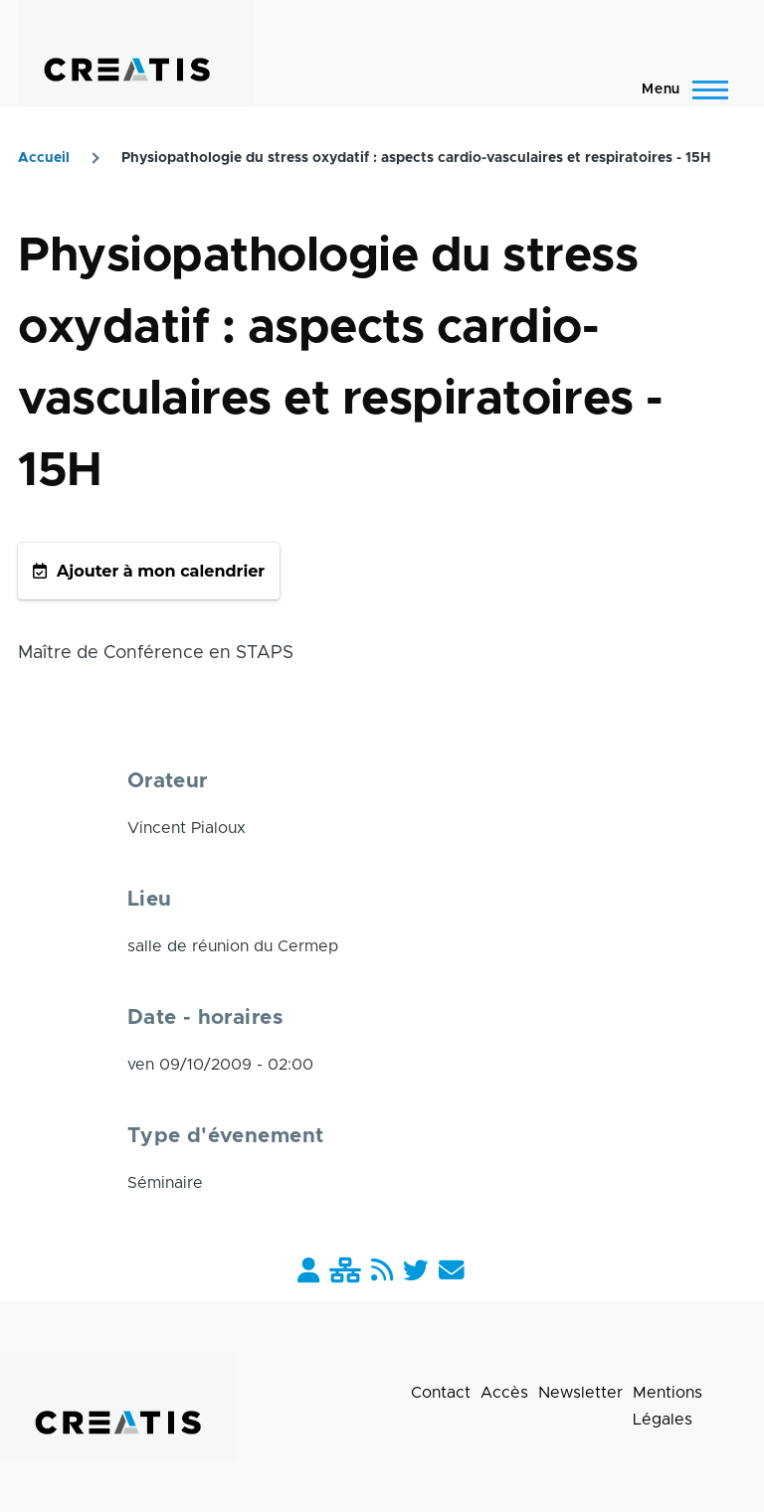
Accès (504, 1393)
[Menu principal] (679, 89)
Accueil (44, 158)
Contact (441, 1393)
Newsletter (580, 1393)
